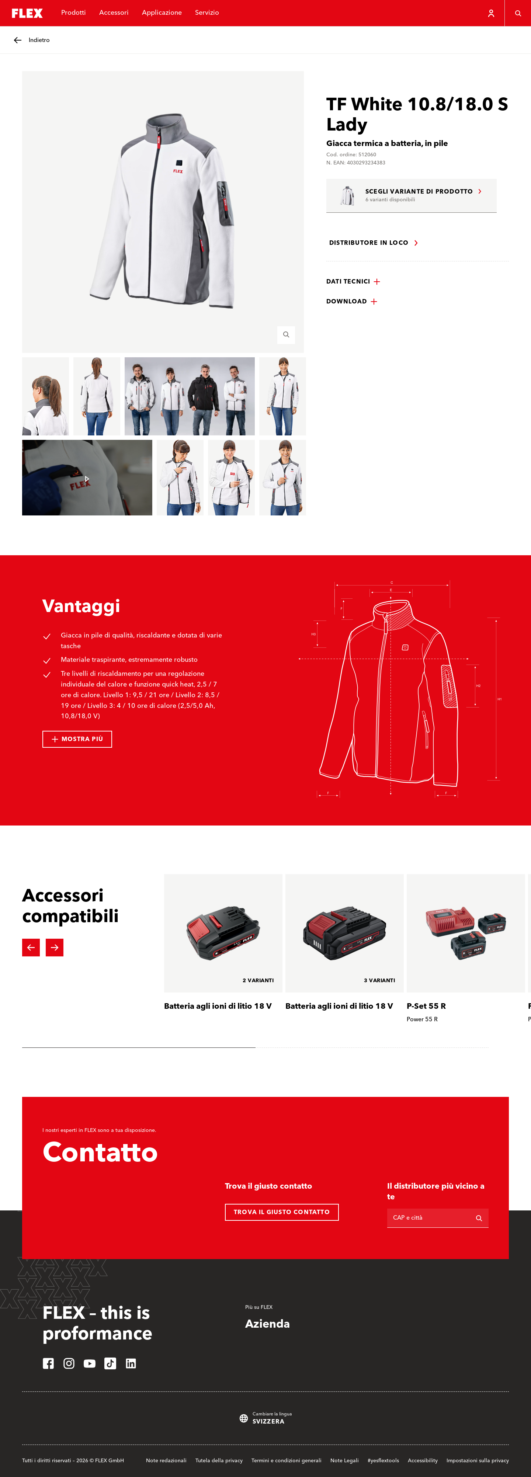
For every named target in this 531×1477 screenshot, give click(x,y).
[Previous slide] (31, 947)
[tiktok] (110, 1363)
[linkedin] (131, 1363)
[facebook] (48, 1363)
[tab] (139, 1047)
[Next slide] (54, 947)
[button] (353, 281)
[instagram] (69, 1363)
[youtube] (89, 1363)
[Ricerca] (479, 1218)
